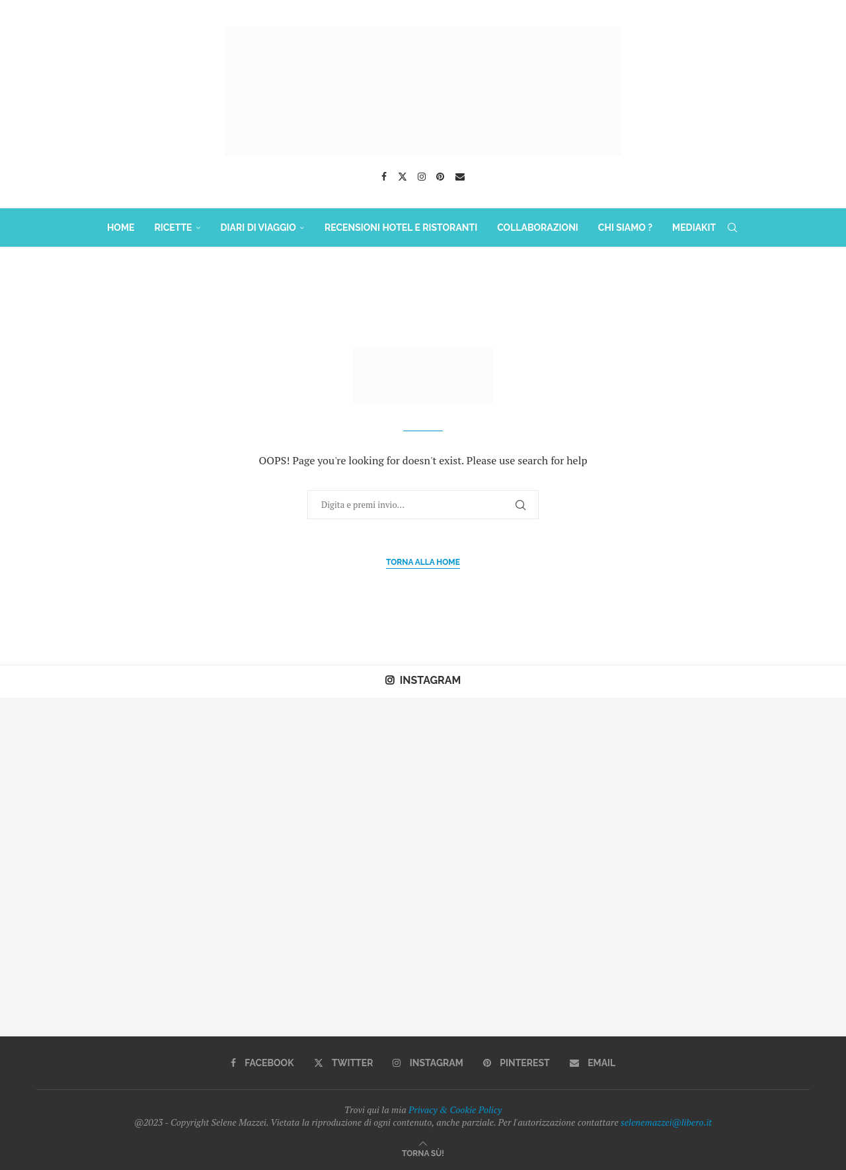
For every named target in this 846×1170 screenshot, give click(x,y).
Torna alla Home (423, 562)
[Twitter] (402, 176)
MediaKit (694, 227)
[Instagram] (422, 176)
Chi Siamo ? (625, 227)
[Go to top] (423, 1152)
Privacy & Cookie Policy (455, 1109)
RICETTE (173, 227)
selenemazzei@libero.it (666, 1122)
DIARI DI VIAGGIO (258, 227)
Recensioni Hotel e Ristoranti (401, 227)
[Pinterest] (440, 176)
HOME (121, 227)
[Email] (460, 176)
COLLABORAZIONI (537, 227)
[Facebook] (384, 176)
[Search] (732, 227)
